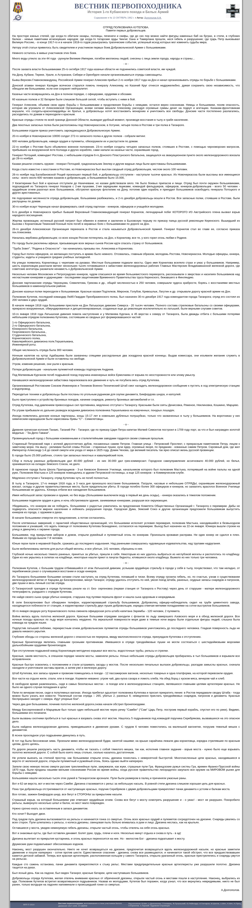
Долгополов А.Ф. (153, 17)
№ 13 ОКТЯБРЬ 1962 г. (122, 17)
